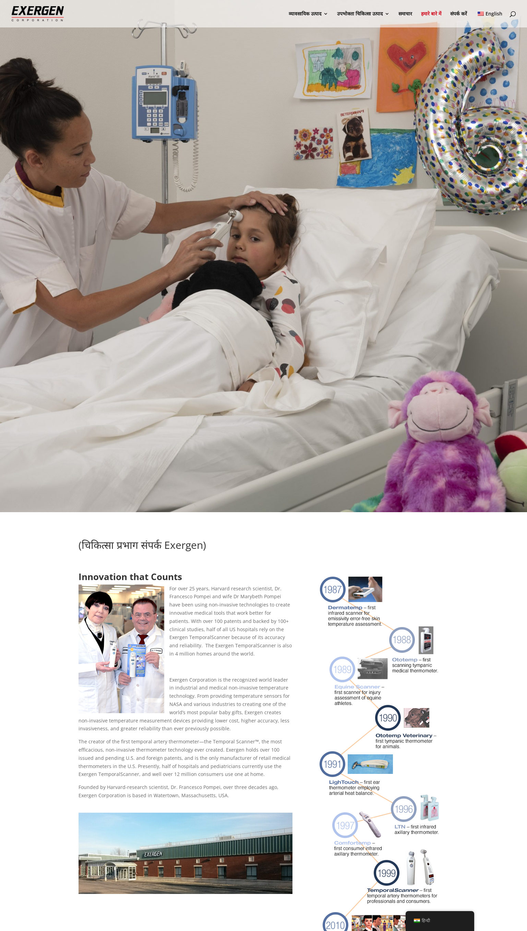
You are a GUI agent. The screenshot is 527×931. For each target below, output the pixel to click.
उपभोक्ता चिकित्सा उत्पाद (360, 14)
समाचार (405, 14)
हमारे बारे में (431, 14)
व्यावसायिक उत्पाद (305, 14)
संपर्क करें (458, 14)
